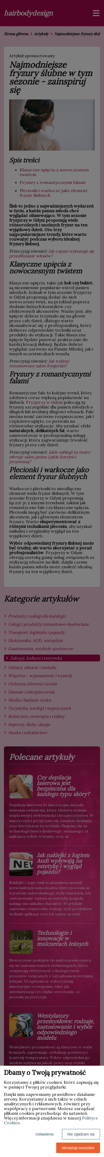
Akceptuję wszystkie (78, 1148)
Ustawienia (44, 1134)
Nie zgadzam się (81, 1134)
